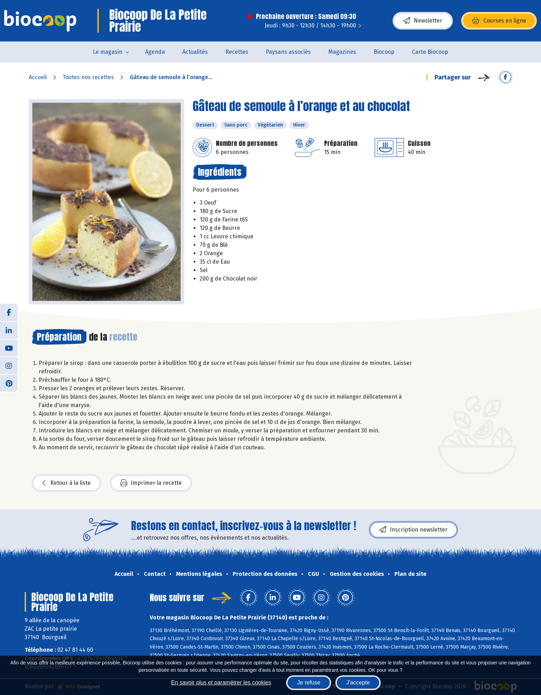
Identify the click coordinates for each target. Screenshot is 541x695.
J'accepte (358, 683)
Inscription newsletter (413, 529)
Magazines (342, 52)
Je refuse (308, 683)
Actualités (195, 52)
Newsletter (422, 20)
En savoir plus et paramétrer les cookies (221, 683)
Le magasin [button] (107, 52)
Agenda (155, 52)
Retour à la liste (66, 483)
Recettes (236, 52)
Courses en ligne (499, 20)
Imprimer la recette (151, 483)
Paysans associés (288, 52)
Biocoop (384, 52)
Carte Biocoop (430, 52)
